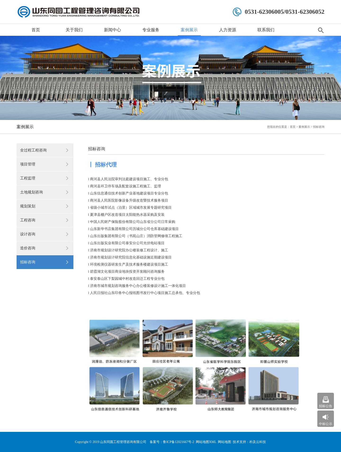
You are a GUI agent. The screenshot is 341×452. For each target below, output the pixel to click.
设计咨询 (27, 234)
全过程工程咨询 (33, 150)
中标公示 (325, 424)
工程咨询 (27, 220)
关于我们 (74, 29)
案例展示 (189, 29)
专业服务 (150, 29)
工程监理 (27, 178)
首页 (35, 29)
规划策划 (27, 206)
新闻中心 (112, 29)
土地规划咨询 (31, 192)
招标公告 (325, 406)
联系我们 (265, 29)
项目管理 (27, 164)
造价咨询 (27, 248)
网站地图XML (206, 442)
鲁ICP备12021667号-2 (178, 442)
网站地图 (224, 442)
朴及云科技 (257, 442)
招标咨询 (27, 262)
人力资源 (227, 29)
